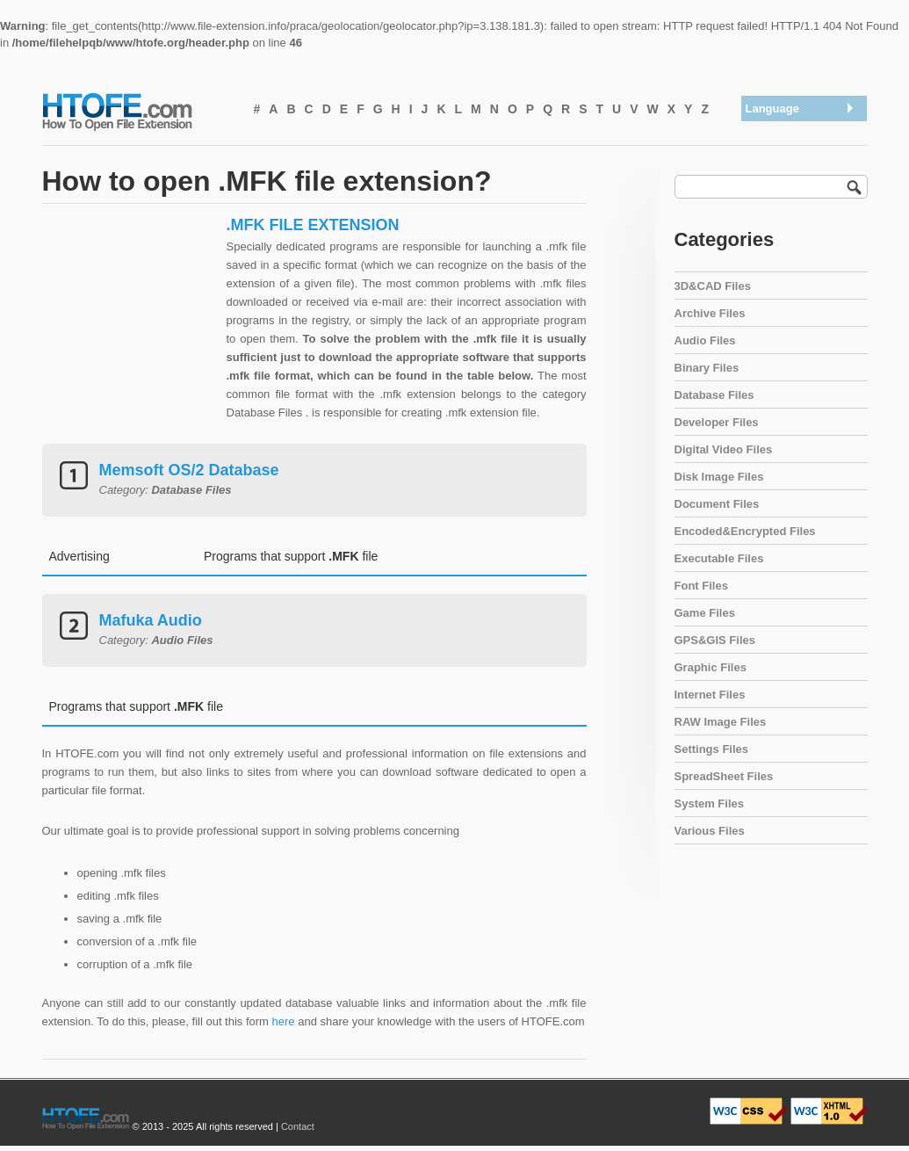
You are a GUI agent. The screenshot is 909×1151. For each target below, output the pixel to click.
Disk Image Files (719, 476)
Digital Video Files (724, 449)
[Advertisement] (130, 325)
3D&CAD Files (713, 286)
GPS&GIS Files (715, 640)
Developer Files (717, 422)
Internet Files (710, 694)
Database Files (714, 395)
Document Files (717, 503)
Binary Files (707, 367)
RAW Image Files (721, 721)
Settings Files (712, 749)
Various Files (710, 830)
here (283, 1021)
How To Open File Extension (137, 110)
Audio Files (705, 340)
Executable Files (719, 558)
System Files (710, 803)
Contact (297, 1126)
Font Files (701, 585)
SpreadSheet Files (724, 776)
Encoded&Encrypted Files (745, 531)
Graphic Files (711, 667)
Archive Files (710, 313)
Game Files (705, 612)
